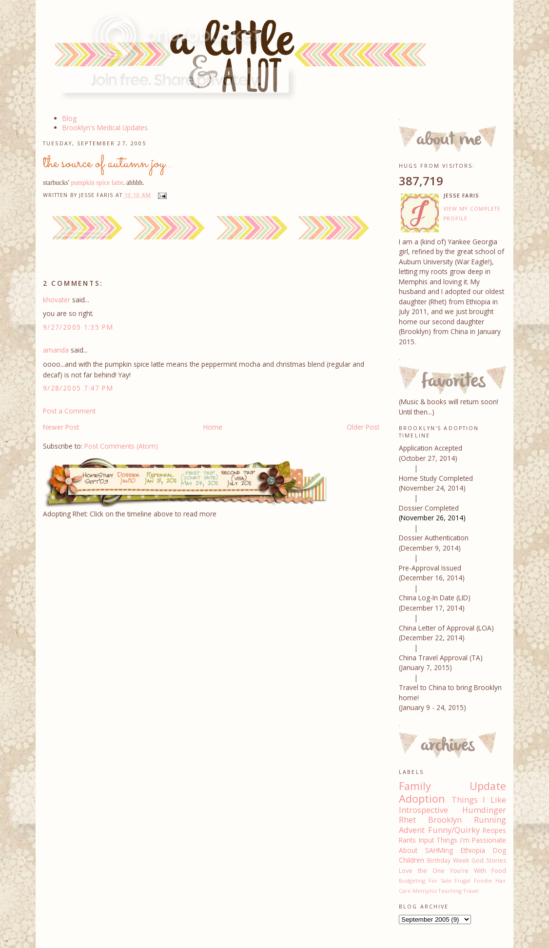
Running (490, 819)
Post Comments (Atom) (121, 446)
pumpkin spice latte (97, 182)
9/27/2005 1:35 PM (78, 327)
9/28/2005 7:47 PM (78, 388)
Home (212, 427)
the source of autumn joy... (108, 163)
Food (498, 871)
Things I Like (478, 799)
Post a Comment (69, 410)
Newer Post (61, 427)
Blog (69, 118)
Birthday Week (448, 860)
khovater (56, 299)
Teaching (450, 890)
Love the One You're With (442, 871)
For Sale (440, 880)
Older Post (363, 427)
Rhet (407, 819)
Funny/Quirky (454, 830)
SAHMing (439, 850)
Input (426, 840)
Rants (407, 840)
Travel (471, 890)
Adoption (422, 798)
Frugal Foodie (473, 880)
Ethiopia (473, 850)
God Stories (488, 860)
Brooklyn (445, 819)
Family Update (452, 786)
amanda (56, 350)
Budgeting (412, 880)
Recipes (494, 830)
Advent (412, 830)
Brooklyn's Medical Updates (105, 127)
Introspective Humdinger (452, 810)
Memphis (424, 890)
